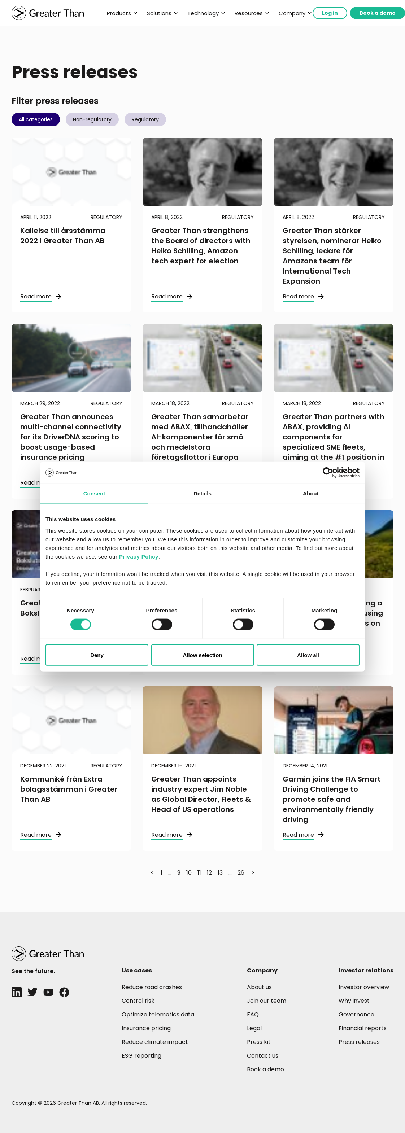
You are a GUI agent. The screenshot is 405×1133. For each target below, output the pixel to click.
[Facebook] (64, 992)
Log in (330, 13)
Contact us (262, 1055)
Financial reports (363, 1028)
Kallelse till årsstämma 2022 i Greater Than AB (62, 236)
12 (209, 873)
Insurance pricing (146, 1028)
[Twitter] (32, 992)
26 (241, 873)
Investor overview (364, 987)
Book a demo (378, 13)
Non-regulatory (92, 119)
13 (220, 873)
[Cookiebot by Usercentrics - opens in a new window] (328, 472)
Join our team (266, 1001)
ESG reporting (141, 1055)
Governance (356, 1014)
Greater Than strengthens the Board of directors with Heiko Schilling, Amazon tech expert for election (201, 246)
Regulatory (145, 119)
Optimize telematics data (158, 1014)
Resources (249, 13)
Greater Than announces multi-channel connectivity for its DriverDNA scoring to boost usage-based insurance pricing (70, 437)
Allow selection (202, 655)
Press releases (359, 1042)
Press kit (259, 1042)
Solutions (159, 13)
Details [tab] (202, 493)
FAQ (253, 1014)
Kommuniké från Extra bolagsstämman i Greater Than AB (69, 789)
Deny (97, 655)
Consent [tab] (94, 493)
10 (189, 873)
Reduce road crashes (152, 987)
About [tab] (311, 493)
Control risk (138, 1001)
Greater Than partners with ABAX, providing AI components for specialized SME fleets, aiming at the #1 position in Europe (333, 442)
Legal (254, 1028)
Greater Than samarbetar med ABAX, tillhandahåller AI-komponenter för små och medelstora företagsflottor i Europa (199, 437)
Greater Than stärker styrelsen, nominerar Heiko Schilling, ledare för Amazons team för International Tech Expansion (332, 256)
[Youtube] (48, 992)
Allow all (308, 655)
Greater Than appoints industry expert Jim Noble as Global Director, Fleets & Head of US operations (201, 794)
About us (259, 987)
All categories (36, 119)
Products (119, 13)
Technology (203, 13)
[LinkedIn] (17, 992)
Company (292, 13)
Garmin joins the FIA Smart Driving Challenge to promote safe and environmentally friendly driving (332, 799)
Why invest (354, 1001)
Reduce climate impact (155, 1042)
